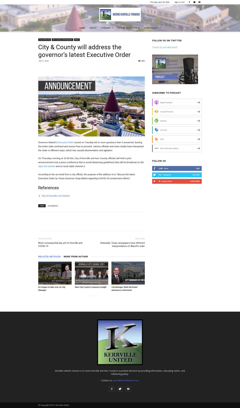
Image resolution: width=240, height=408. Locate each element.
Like (198, 168)
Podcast (107, 28)
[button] (198, 28)
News (77, 40)
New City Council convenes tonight (90, 287)
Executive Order (65, 142)
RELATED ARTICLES (49, 256)
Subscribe (195, 181)
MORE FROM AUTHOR (76, 256)
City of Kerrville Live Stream (55, 195)
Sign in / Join (180, 2)
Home (82, 28)
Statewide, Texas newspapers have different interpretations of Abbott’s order (122, 245)
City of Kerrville (129, 28)
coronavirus (53, 206)
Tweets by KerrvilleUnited (164, 47)
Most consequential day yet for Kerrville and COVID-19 (60, 245)
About (93, 28)
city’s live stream (46, 166)
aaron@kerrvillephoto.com (126, 380)
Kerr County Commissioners (62, 40)
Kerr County (152, 28)
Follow (196, 175)
